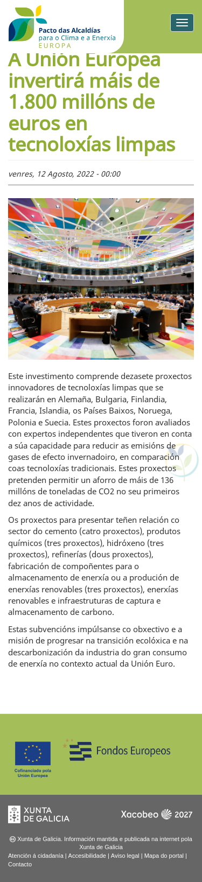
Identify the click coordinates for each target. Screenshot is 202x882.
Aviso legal (125, 855)
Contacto (20, 864)
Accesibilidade (87, 855)
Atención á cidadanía (36, 855)
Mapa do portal (164, 855)
